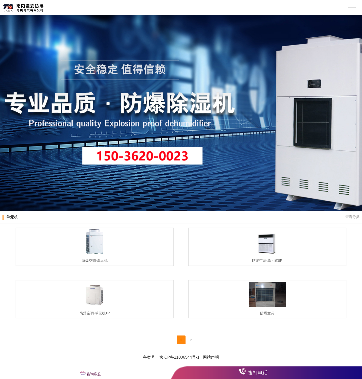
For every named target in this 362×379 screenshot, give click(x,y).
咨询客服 (94, 374)
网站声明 (211, 357)
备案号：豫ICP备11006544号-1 (171, 357)
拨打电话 (258, 372)
